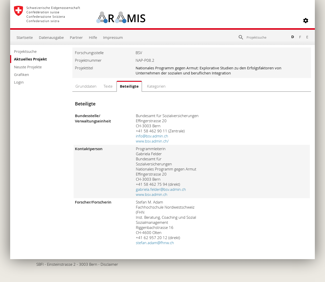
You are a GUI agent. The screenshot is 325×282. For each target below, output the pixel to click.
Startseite (25, 37)
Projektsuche (25, 51)
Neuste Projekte (28, 66)
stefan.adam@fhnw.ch (155, 242)
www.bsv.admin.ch (151, 194)
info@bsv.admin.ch (152, 135)
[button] (305, 20)
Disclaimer (109, 264)
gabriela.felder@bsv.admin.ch (161, 189)
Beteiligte (129, 86)
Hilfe (93, 37)
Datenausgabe (51, 37)
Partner (76, 37)
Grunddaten (85, 86)
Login (19, 82)
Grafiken (21, 74)
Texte (108, 86)
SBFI (40, 264)
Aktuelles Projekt (30, 59)
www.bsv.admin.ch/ (152, 141)
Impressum (113, 37)
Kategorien (156, 86)
